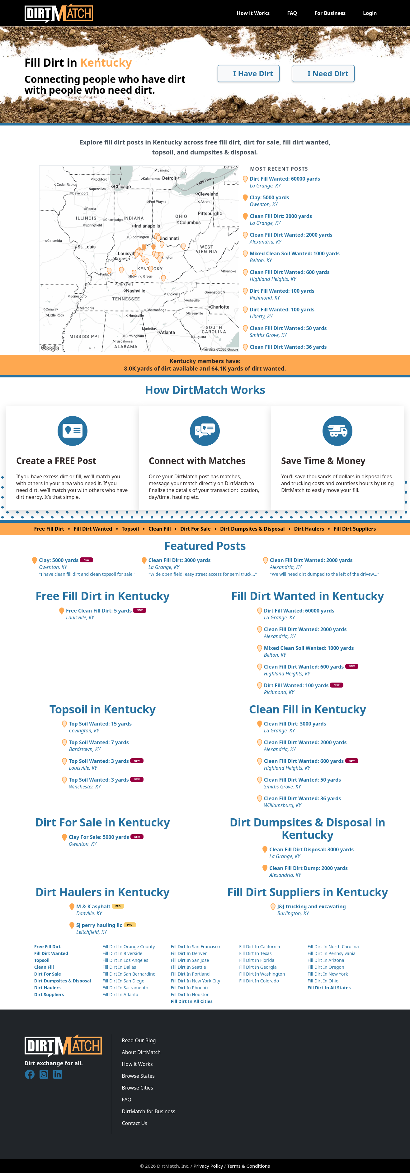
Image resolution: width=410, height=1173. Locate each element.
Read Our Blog (139, 1040)
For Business (330, 13)
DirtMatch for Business (148, 1111)
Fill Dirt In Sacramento (125, 988)
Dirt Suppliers (49, 994)
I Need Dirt (323, 73)
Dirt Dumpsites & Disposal (252, 528)
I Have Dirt (248, 73)
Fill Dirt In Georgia (257, 967)
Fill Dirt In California (259, 946)
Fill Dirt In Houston (190, 994)
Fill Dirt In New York (328, 974)
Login (370, 13)
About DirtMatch (141, 1052)
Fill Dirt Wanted (93, 528)
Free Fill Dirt (49, 528)
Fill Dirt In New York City (195, 981)
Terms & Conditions (248, 1166)
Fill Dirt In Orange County (128, 946)
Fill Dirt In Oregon (326, 967)
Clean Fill (159, 528)
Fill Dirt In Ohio (323, 981)
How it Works (253, 13)
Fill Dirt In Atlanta (120, 994)
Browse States (138, 1075)
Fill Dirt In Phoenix (190, 988)
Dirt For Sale (195, 528)
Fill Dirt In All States (329, 988)
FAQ (292, 13)
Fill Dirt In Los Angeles (125, 960)
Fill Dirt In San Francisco (195, 946)
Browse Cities (137, 1087)
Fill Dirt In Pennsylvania (332, 953)
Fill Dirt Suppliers (355, 528)
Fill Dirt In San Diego (123, 981)
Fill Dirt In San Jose (190, 960)
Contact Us (134, 1123)
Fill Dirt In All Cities (192, 1001)
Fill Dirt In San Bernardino (128, 974)
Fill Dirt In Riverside (122, 953)
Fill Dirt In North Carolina (333, 946)
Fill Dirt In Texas (255, 953)
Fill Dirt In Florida (256, 960)
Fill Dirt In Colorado (259, 981)
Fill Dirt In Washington (262, 974)
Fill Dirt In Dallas (119, 967)
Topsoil (130, 528)
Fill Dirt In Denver (189, 953)
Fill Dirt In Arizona (326, 960)
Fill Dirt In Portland (190, 974)
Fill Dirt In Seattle (188, 967)
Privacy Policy (208, 1166)
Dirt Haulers (309, 528)
